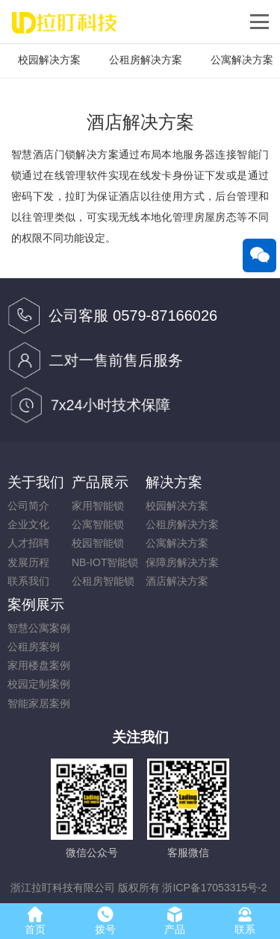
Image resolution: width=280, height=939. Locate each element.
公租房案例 (33, 647)
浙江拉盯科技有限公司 (62, 888)
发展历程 (28, 562)
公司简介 (28, 506)
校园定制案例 (38, 684)
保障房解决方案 (182, 562)
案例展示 (35, 604)
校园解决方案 (49, 60)
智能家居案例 (38, 703)
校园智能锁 (98, 543)
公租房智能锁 (103, 581)
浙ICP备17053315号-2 (214, 888)
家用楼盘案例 (38, 665)
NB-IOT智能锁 (105, 562)
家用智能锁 (98, 506)
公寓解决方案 (177, 543)
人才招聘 (28, 543)
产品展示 (100, 482)
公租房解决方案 (145, 60)
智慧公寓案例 (38, 628)
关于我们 (35, 482)
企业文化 (28, 524)
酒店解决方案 (177, 581)
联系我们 (28, 581)
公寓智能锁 (98, 524)
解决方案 (174, 482)
